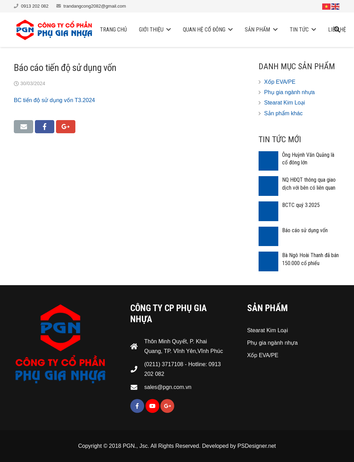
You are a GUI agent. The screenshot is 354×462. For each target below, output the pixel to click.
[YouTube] (152, 406)
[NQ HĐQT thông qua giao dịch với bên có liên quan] (268, 186)
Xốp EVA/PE (280, 82)
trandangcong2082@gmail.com (95, 6)
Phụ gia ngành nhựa (289, 92)
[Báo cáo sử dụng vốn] (268, 236)
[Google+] (167, 406)
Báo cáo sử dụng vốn (305, 230)
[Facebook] (137, 406)
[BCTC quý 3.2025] (268, 211)
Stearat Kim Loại (284, 103)
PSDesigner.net (256, 446)
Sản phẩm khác (283, 113)
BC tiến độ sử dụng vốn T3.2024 (54, 100)
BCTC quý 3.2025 (301, 205)
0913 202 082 (35, 6)
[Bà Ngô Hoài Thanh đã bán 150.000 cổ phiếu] (268, 261)
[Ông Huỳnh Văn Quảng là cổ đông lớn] (268, 161)
